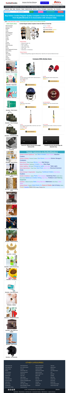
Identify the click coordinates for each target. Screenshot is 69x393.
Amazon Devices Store (54, 385)
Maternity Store (7, 375)
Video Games (7, 382)
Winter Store (53, 377)
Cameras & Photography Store (25, 380)
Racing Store (37, 385)
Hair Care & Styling (8, 380)
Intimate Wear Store (23, 387)
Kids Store (37, 377)
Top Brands (37, 382)
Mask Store (52, 373)
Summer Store (53, 378)
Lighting (61, 6)
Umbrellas (52, 375)
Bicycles (6, 370)
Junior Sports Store (8, 378)
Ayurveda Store (7, 385)
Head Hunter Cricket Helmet (25, 103)
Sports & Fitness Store (24, 378)
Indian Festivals (23, 377)
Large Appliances (15, 6)
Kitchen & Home (8, 6)
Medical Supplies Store (39, 373)
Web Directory (44, 391)
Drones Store (53, 380)
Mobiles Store (22, 373)
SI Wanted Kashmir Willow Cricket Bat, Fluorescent (52, 125)
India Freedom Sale (8, 367)
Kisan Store (37, 378)
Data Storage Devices (24, 365)
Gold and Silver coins (23, 370)
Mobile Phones (53, 367)
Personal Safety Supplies (55, 383)
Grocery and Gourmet (24, 372)
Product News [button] (44, 3)
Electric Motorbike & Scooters (25, 385)
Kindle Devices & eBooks (39, 370)
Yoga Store (52, 365)
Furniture (28, 6)
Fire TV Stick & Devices (24, 367)
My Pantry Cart (28, 391)
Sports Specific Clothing (9, 387)
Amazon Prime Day (38, 380)
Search (31, 11)
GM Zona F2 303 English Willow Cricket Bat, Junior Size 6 (30, 125)
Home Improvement (48, 6)
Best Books (16, 391)
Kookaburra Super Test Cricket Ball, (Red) (50, 103)
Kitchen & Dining (23, 6)
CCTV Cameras (8, 373)
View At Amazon (49, 27)
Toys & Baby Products (54, 370)
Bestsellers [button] (60, 11)
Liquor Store (22, 375)
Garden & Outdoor (56, 6)
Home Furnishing (34, 6)
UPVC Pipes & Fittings (24, 383)
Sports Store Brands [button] (50, 11)
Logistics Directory (51, 391)
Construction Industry (36, 391)
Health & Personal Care (39, 365)
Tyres (51, 372)
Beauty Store (7, 377)
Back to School (7, 383)
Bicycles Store (53, 382)
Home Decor (41, 6)
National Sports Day (8, 365)
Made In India (37, 375)
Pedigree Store (22, 382)
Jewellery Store (38, 383)
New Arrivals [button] (40, 11)
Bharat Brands (22, 391)
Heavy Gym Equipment (39, 367)
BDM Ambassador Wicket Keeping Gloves (50, 77)
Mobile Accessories (38, 372)
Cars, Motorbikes (8, 372)
